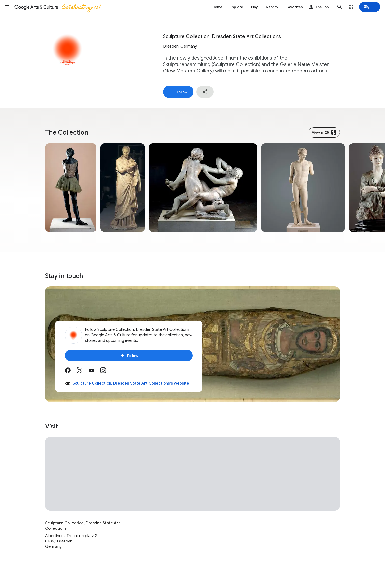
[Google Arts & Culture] (57, 7)
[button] (7, 7)
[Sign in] (369, 7)
